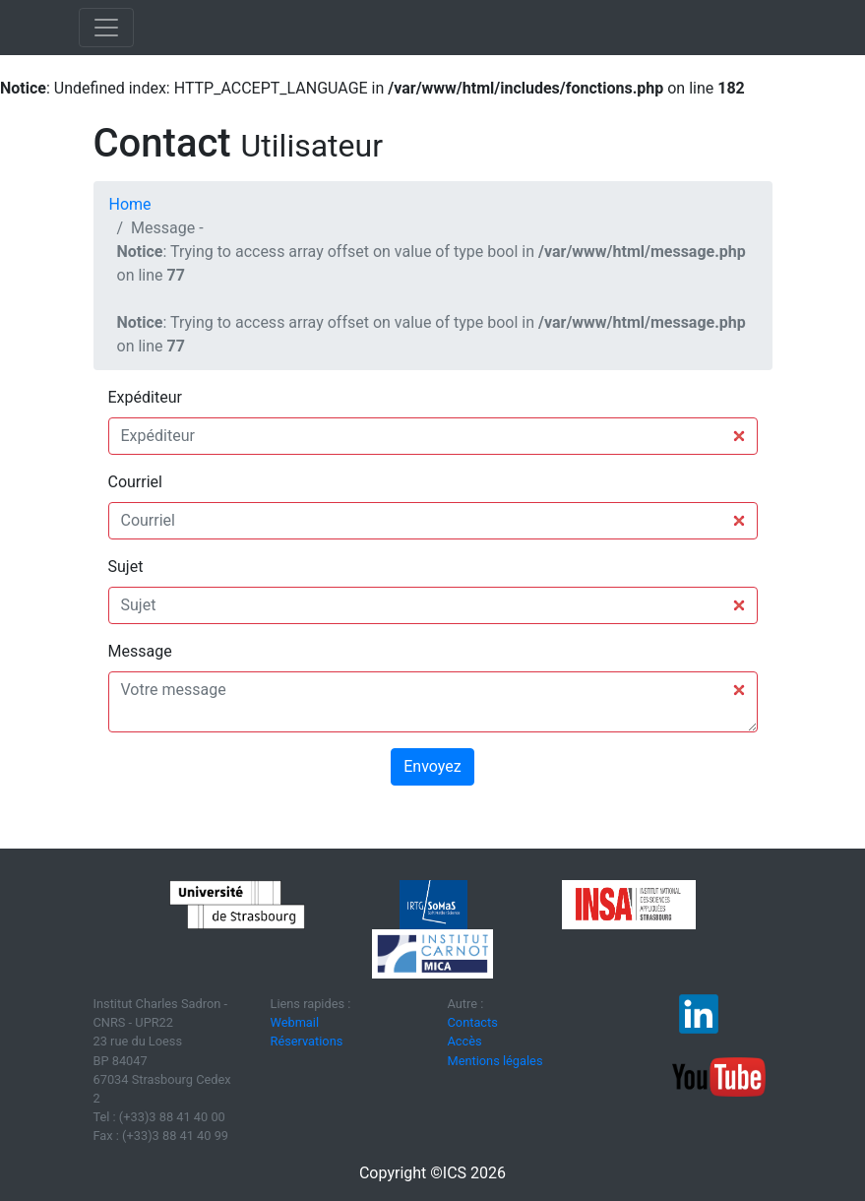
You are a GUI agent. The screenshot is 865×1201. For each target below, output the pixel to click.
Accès (465, 1041)
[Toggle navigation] (106, 27)
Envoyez (432, 766)
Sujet (126, 566)
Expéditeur (145, 397)
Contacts (473, 1022)
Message (140, 651)
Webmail (295, 1022)
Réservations (307, 1041)
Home (130, 204)
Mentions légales (495, 1060)
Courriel (135, 482)
